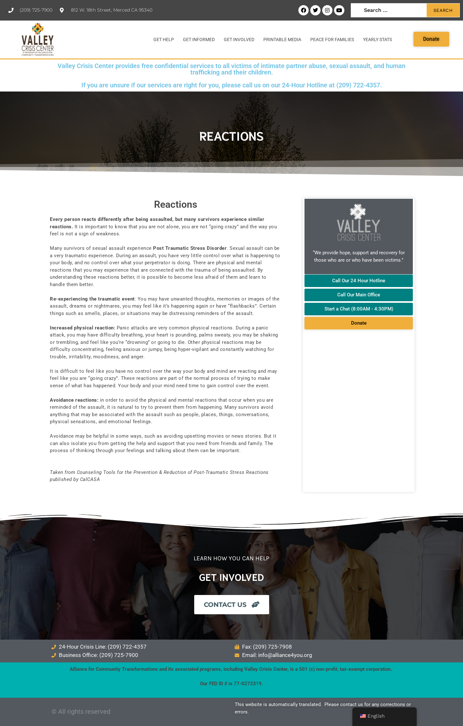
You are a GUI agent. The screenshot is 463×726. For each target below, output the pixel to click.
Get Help (163, 39)
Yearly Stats (377, 39)
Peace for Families (332, 39)
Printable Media (282, 39)
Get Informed (199, 39)
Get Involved (239, 39)
